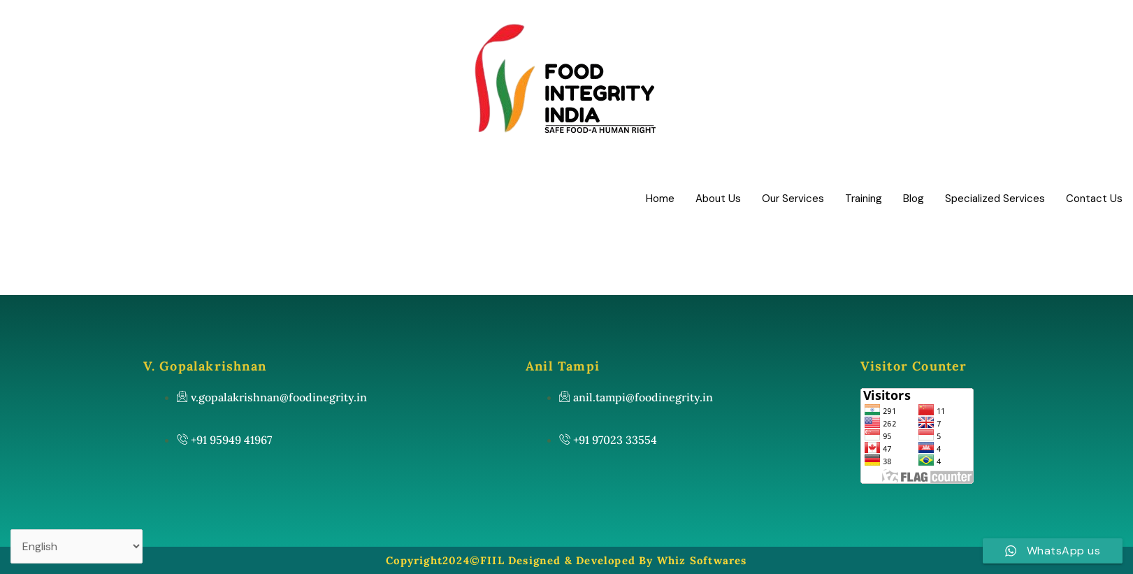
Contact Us (1094, 199)
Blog (913, 199)
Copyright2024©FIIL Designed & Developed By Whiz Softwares (566, 560)
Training (863, 199)
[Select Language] (76, 546)
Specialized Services (995, 199)
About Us (718, 199)
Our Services (793, 199)
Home (660, 199)
